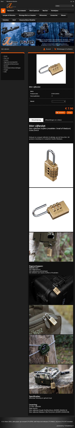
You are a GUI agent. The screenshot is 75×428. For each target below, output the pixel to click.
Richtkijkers (54, 10)
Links (5, 72)
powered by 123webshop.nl (65, 426)
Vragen (6, 70)
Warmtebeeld (22, 10)
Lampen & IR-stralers (9, 15)
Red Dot (45, 10)
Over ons (6, 58)
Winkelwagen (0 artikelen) (65, 49)
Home (5, 56)
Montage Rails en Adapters (27, 15)
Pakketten (6, 20)
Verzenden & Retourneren (11, 64)
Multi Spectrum (34, 10)
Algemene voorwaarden (10, 62)
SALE (14, 20)
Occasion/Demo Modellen (27, 20)
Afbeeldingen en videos (53, 120)
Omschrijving (36, 120)
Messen (63, 15)
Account (48, 49)
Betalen (6, 66)
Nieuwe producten (12, 1)
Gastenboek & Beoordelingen (12, 68)
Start (2, 1)
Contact (6, 60)
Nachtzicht (10, 10)
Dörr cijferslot (5, 49)
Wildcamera (43, 15)
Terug (69, 112)
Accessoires (53, 15)
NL (73, 1)
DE (71, 1)
